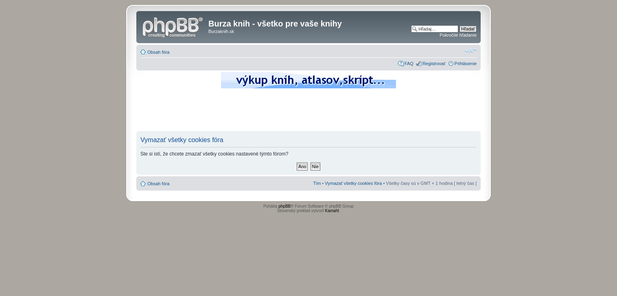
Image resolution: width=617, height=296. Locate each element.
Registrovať (434, 63)
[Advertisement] (308, 112)
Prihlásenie (466, 63)
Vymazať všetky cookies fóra (353, 183)
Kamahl (332, 210)
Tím (317, 183)
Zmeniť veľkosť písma (471, 50)
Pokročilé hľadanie (458, 35)
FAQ (409, 63)
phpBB (284, 206)
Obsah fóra (158, 52)
